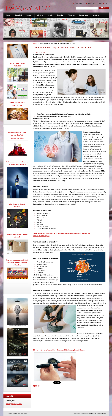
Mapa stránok (92, 3)
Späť (35, 386)
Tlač (106, 3)
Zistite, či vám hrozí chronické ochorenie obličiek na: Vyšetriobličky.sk (59, 350)
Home (35, 43)
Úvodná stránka (79, 3)
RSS (100, 3)
